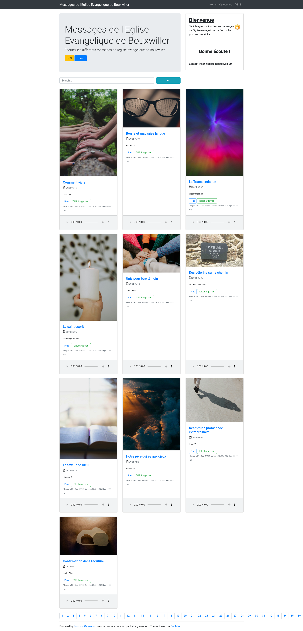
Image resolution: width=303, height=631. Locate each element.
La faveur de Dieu (76, 465)
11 (120, 615)
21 (192, 615)
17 (163, 615)
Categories (225, 4)
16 (156, 615)
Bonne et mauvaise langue (145, 133)
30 (256, 615)
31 (263, 615)
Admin (238, 4)
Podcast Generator (85, 626)
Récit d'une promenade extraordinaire (206, 430)
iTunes (80, 58)
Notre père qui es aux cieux (146, 456)
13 (135, 615)
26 (228, 615)
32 (270, 615)
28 (242, 615)
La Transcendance (202, 182)
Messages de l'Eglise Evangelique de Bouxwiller (94, 5)
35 (292, 615)
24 (213, 615)
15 (149, 615)
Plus (66, 201)
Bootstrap (176, 626)
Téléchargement (81, 201)
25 (220, 615)
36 (299, 615)
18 (170, 615)
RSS (69, 58)
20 (185, 615)
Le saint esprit (73, 327)
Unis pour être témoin (142, 278)
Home (213, 4)
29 (249, 615)
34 (285, 615)
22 (199, 615)
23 (206, 615)
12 (128, 615)
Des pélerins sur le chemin (208, 273)
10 (113, 615)
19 (178, 615)
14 (142, 615)
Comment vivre (74, 182)
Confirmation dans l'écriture (83, 561)
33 (277, 615)
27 (235, 615)
